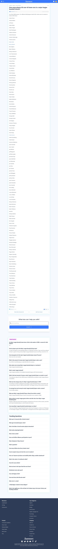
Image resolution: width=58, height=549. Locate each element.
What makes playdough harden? (16, 430)
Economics (31, 518)
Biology (30, 507)
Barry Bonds (12, 44)
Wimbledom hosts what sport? (16, 470)
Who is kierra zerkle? (13, 433)
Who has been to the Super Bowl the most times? (20, 466)
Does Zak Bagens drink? (14, 473)
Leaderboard (4, 502)
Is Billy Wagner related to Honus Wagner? (18, 484)
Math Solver (4, 531)
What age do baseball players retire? (17, 423)
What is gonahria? (13, 444)
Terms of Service (32, 527)
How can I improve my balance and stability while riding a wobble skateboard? (26, 455)
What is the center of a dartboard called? (18, 459)
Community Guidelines (6, 522)
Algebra (30, 502)
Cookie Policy (32, 533)
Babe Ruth (11, 42)
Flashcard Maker (5, 527)
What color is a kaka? (14, 481)
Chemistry (31, 505)
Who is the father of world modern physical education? (21, 426)
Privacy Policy (32, 529)
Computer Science (33, 516)
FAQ (3, 533)
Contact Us (31, 524)
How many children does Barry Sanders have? (19, 448)
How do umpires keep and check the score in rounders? (21, 452)
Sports (14, 5)
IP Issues (31, 535)
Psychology (31, 513)
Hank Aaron (11, 135)
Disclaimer (31, 531)
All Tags (3, 505)
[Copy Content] (45, 309)
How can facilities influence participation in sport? (20, 437)
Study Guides (4, 529)
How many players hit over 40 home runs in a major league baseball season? (28, 8)
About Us (31, 522)
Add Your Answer (39, 312)
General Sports (18, 5)
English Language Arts (33, 511)
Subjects (10, 5)
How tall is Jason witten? (14, 463)
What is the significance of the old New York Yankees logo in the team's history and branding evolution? (27, 489)
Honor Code (4, 524)
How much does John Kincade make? (17, 477)
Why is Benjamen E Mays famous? (16, 441)
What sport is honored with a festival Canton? (19, 419)
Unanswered (4, 507)
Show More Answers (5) (19, 312)
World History (32, 509)
